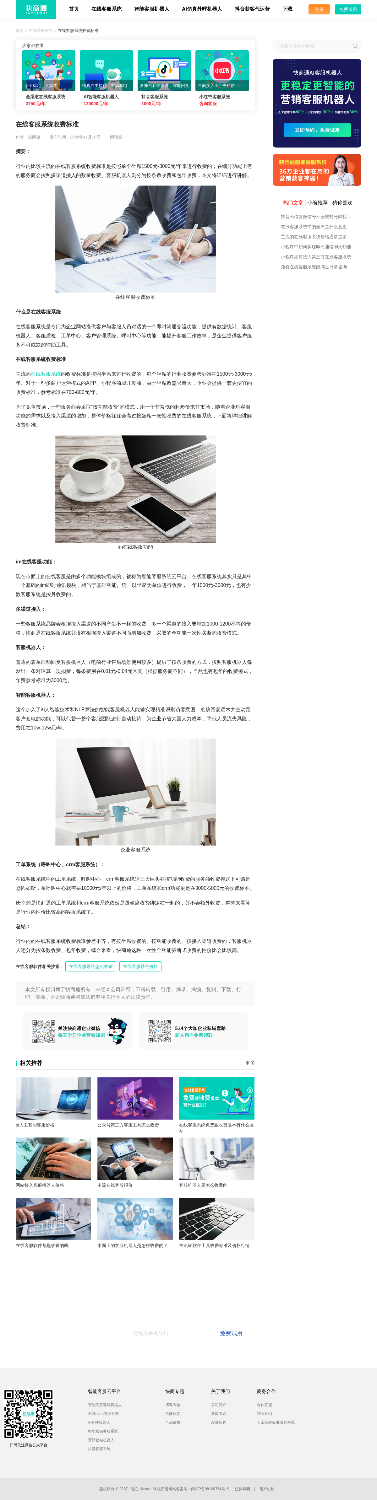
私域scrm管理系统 (103, 1413)
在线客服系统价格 (140, 966)
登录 (319, 9)
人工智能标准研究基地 (276, 1422)
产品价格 (172, 1422)
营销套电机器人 (101, 1440)
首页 (74, 9)
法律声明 (242, 1489)
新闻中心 (218, 1413)
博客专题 (172, 1405)
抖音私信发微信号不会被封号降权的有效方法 (318, 216)
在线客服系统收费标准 (78, 30)
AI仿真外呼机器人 (202, 9)
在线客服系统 (106, 9)
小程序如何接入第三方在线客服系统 (316, 256)
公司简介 (218, 1405)
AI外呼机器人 (99, 1422)
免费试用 (348, 9)
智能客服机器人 (151, 9)
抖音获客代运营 (252, 9)
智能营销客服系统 (103, 1431)
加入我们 (264, 1413)
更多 (250, 1063)
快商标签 (172, 1413)
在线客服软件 (41, 30)
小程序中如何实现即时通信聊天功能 (316, 246)
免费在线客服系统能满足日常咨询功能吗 (318, 266)
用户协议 (267, 1489)
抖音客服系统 (99, 1449)
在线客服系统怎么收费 (91, 966)
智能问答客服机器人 (105, 1405)
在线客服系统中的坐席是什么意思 (314, 226)
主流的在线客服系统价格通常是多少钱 (318, 236)
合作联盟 (264, 1405)
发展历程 (218, 1422)
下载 (287, 9)
